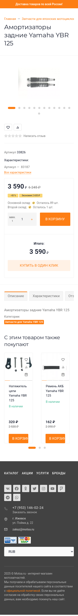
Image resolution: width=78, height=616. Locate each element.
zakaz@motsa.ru (23, 529)
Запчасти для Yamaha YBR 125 (24, 321)
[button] (11, 108)
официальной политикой (23, 590)
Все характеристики (17, 172)
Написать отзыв (35, 136)
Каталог (11, 473)
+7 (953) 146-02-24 (27, 508)
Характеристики (46, 296)
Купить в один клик (39, 265)
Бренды (59, 473)
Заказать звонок (24, 512)
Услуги (42, 473)
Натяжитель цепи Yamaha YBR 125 (18, 393)
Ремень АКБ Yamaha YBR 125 (55, 391)
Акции (27, 473)
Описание (16, 296)
